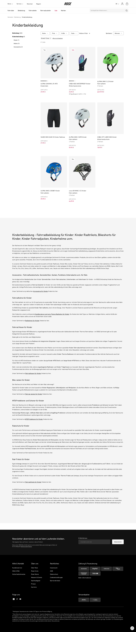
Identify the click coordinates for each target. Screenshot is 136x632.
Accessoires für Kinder (40, 291)
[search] (126, 10)
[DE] (117, 3)
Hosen (16, 40)
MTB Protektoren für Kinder (34, 419)
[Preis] (55, 33)
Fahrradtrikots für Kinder (33, 482)
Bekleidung (17, 33)
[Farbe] (74, 33)
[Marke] (45, 33)
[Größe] (64, 33)
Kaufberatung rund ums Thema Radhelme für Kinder (52, 314)
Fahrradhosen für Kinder (33, 373)
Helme (16, 43)
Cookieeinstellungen (56, 577)
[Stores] (12, 3)
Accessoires (18, 47)
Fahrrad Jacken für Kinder (33, 394)
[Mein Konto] (122, 3)
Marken (63, 10)
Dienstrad (29, 4)
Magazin (38, 4)
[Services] (22, 3)
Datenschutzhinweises (26, 546)
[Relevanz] (118, 33)
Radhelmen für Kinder (32, 320)
